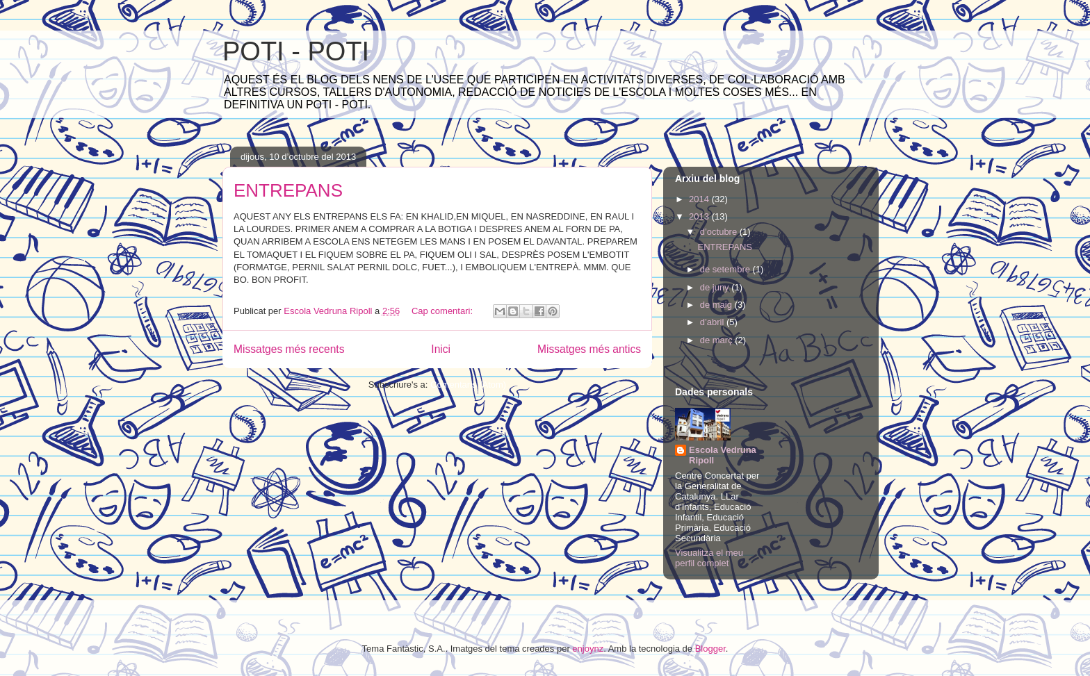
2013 (700, 216)
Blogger (710, 648)
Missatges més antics (589, 349)
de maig (717, 304)
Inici (440, 349)
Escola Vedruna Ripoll (722, 455)
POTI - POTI (295, 51)
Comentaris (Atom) (468, 384)
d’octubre (720, 231)
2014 (700, 199)
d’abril (713, 322)
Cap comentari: (443, 311)
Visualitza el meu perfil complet (709, 557)
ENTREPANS (288, 190)
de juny (716, 287)
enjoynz (587, 648)
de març (717, 340)
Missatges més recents (289, 349)
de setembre (726, 269)
